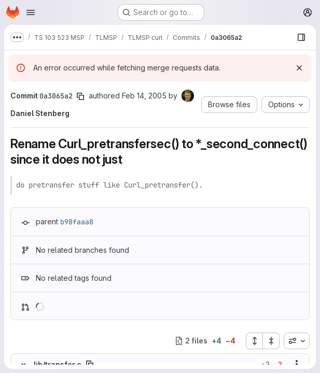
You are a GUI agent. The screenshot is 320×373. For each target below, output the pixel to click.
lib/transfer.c (57, 364)
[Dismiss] (299, 68)
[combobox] (297, 341)
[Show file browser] (301, 37)
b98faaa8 (76, 221)
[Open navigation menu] (30, 12)
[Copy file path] (90, 364)
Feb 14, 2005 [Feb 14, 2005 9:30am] (144, 95)
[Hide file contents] (23, 364)
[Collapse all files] (271, 341)
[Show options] (296, 364)
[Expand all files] (254, 341)
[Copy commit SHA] (80, 96)
